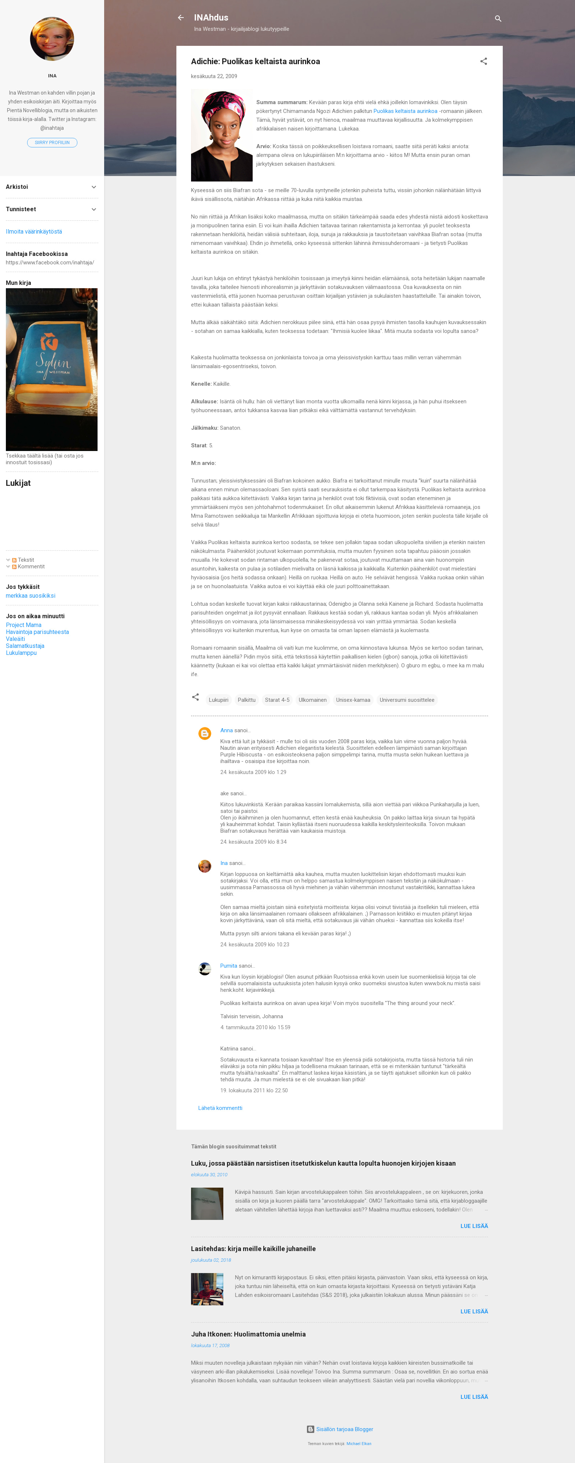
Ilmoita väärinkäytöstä (34, 231)
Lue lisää (474, 1226)
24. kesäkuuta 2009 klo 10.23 (254, 944)
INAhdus (211, 17)
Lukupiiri (218, 700)
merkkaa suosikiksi (30, 595)
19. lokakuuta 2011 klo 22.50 (254, 1090)
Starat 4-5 (277, 700)
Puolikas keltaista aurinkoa (406, 111)
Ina (224, 863)
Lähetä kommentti (220, 1108)
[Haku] (498, 20)
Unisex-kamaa (353, 700)
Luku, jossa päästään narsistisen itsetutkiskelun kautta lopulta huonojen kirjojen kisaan (323, 1163)
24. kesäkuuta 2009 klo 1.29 (253, 772)
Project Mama (23, 625)
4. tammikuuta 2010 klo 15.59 (255, 1027)
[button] (483, 62)
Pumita (228, 965)
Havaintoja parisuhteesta (37, 631)
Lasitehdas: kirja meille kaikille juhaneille (253, 1249)
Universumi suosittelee (407, 700)
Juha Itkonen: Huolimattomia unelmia (248, 1334)
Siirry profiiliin (52, 142)
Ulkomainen (313, 700)
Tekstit (23, 560)
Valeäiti (15, 638)
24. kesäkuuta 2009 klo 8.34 (253, 842)
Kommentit (28, 566)
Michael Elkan (359, 1443)
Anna (226, 730)
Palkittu (247, 700)
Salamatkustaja (25, 645)
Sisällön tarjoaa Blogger (339, 1429)
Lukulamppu (21, 652)
